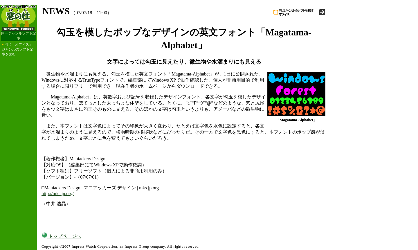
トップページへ (61, 236)
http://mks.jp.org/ (58, 193)
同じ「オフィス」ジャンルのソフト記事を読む (17, 49)
